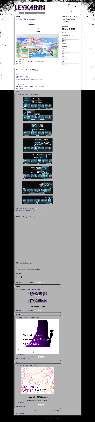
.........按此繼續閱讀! (20, 59)
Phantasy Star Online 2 (27, 88)
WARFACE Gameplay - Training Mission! (28, 217)
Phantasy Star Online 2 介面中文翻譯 (27, 94)
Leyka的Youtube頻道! (30, 13)
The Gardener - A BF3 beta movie (26, 365)
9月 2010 (64, 64)
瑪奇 (63, 41)
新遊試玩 (21, 88)
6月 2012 (64, 50)
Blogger (58, 418)
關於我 (21, 13)
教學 (20, 63)
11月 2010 (64, 61)
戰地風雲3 (23, 358)
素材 (63, 43)
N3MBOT (41, 400)
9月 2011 (64, 54)
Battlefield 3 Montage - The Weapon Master (28, 317)
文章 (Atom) (21, 413)
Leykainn (34, 400)
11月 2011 (64, 51)
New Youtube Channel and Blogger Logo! (28, 289)
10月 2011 (64, 53)
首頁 (17, 13)
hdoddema (49, 418)
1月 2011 (64, 59)
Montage (33, 358)
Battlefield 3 (28, 358)
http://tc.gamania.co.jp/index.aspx (41, 24)
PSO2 (34, 88)
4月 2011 (64, 56)
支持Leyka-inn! (40, 13)
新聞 (20, 406)
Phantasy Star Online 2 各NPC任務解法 (27, 70)
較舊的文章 (56, 410)
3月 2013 (64, 48)
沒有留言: (32, 61)
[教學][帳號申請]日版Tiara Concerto (26, 19)
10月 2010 (64, 62)
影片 (20, 358)
